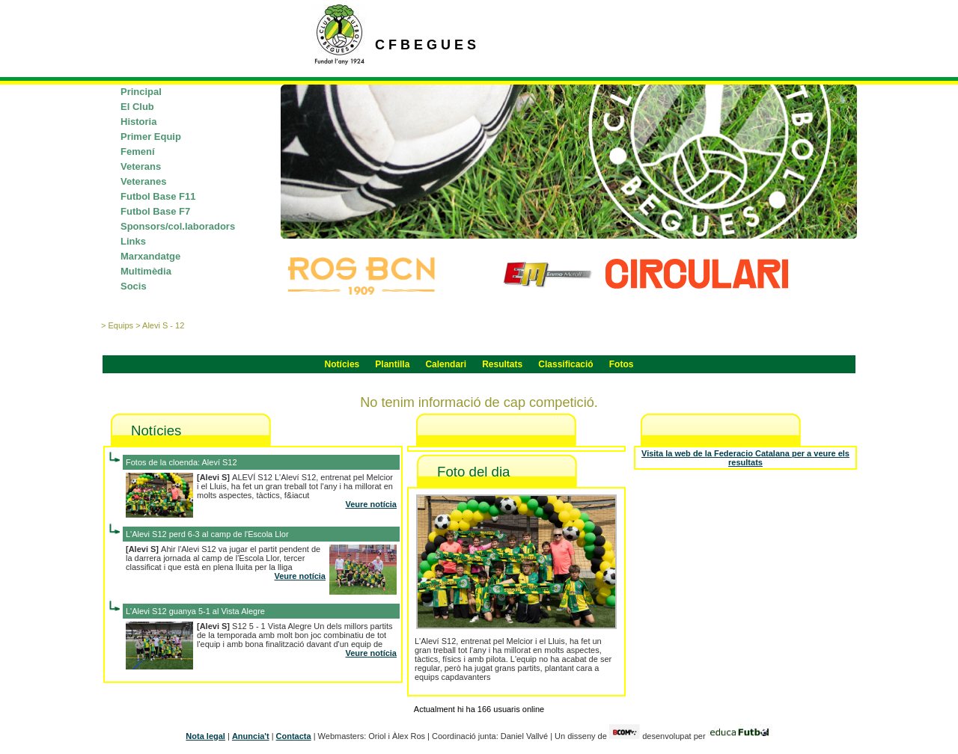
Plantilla (392, 364)
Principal (141, 91)
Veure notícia (371, 504)
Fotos (621, 364)
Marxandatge (150, 256)
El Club (137, 106)
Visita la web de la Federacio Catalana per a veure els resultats (745, 458)
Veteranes (143, 181)
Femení (137, 151)
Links (133, 241)
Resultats (502, 364)
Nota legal (205, 736)
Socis (133, 286)
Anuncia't (250, 736)
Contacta (293, 736)
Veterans (140, 166)
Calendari (445, 364)
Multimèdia (145, 271)
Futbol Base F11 (157, 196)
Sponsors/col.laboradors (177, 226)
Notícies (342, 364)
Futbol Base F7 (155, 211)
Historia (138, 121)
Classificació (565, 364)
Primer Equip (150, 136)
